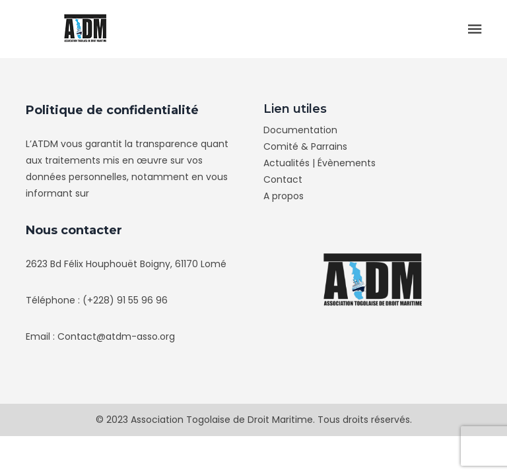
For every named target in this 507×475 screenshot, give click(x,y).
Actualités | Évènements (319, 163)
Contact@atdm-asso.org (116, 336)
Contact (282, 179)
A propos (283, 196)
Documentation (300, 130)
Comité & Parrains (305, 146)
